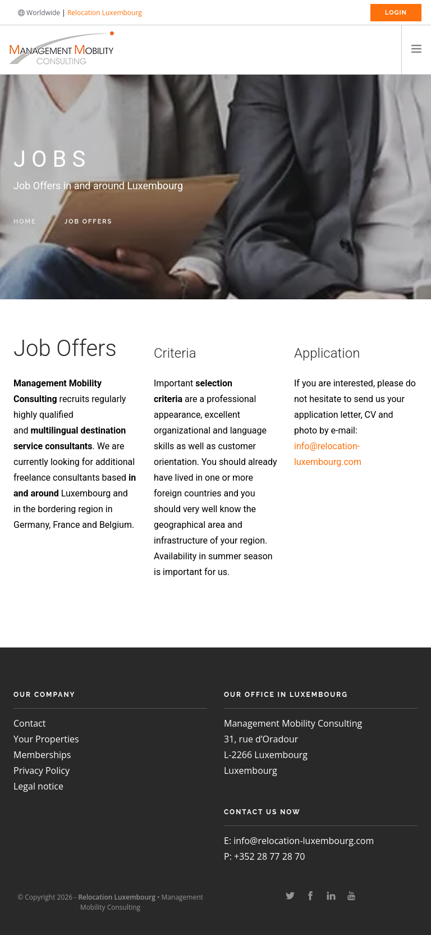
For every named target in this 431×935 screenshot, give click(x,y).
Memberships (42, 755)
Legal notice (38, 786)
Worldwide (39, 12)
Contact (29, 723)
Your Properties (46, 739)
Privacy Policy (41, 770)
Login (396, 12)
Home (24, 221)
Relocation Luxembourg (104, 12)
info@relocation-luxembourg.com (303, 840)
